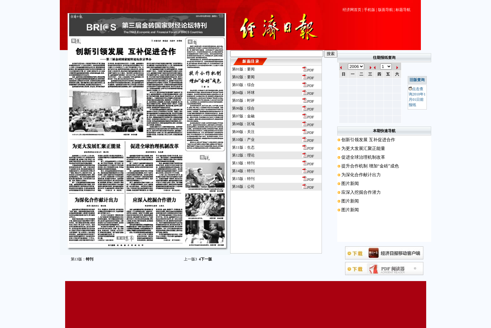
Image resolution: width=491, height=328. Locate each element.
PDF (308, 70)
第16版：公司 (243, 186)
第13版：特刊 (243, 163)
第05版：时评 (243, 100)
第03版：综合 (243, 85)
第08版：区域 (243, 124)
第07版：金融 (243, 116)
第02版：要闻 (243, 77)
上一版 (190, 259)
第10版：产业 (243, 139)
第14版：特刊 (243, 171)
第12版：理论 (243, 155)
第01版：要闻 (243, 69)
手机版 (369, 10)
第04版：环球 (243, 92)
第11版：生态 (243, 147)
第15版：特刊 (243, 179)
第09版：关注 (243, 132)
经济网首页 (352, 10)
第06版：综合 (243, 108)
